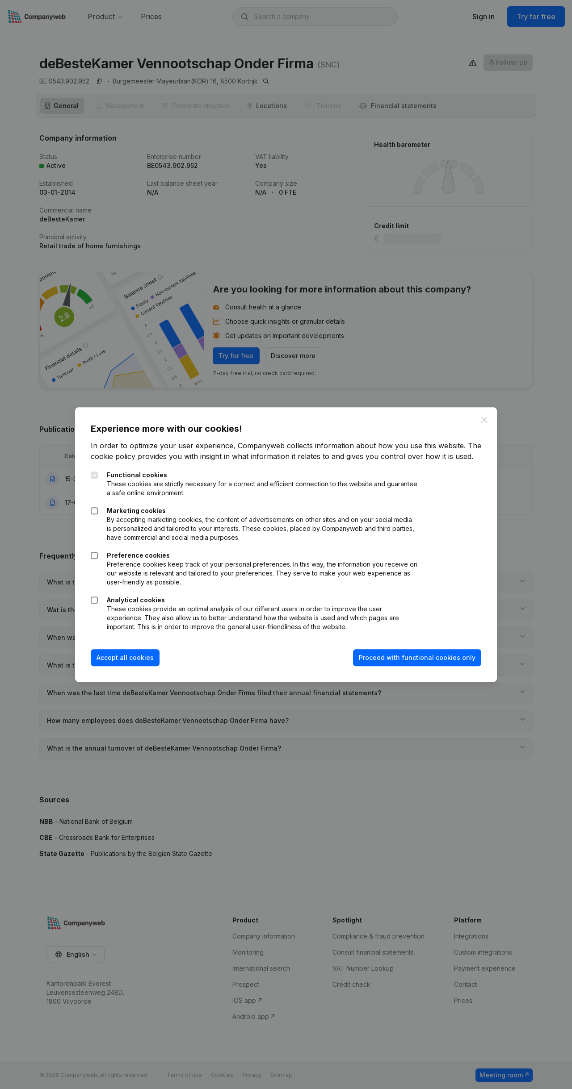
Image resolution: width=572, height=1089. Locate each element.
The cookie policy (123, 451)
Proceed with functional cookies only (415, 663)
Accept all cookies (127, 663)
